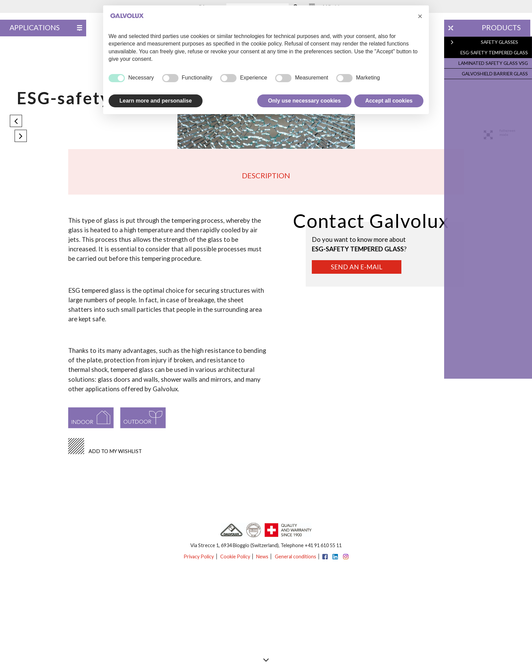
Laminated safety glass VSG (494, 62)
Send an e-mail (356, 267)
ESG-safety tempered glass (495, 52)
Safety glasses (501, 41)
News (262, 556)
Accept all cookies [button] (389, 101)
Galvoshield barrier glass (496, 72)
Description (266, 175)
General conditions (295, 556)
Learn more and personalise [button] (155, 101)
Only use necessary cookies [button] (304, 101)
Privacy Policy (199, 556)
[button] (420, 16)
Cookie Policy (235, 556)
